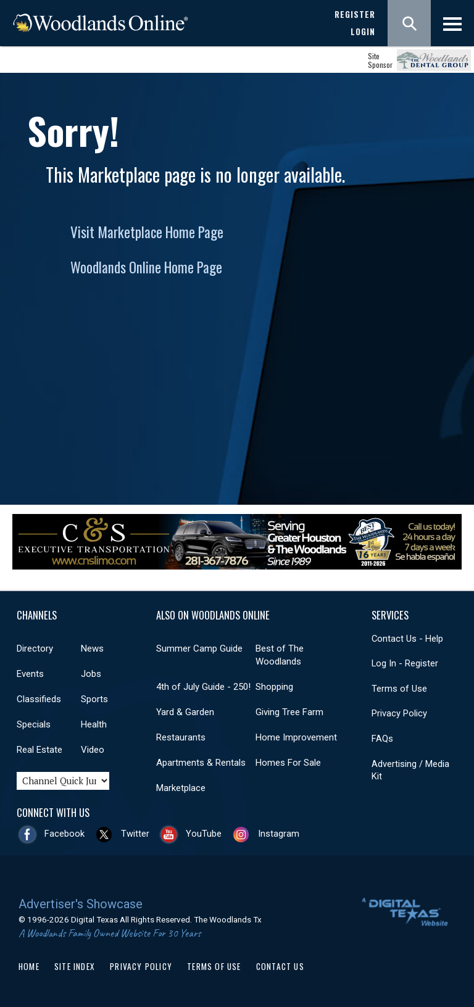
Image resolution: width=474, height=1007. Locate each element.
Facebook (64, 833)
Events (30, 673)
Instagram (278, 833)
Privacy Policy (399, 713)
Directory (35, 648)
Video (92, 749)
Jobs (91, 673)
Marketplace (181, 788)
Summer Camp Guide (199, 648)
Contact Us (280, 966)
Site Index (74, 966)
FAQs (382, 738)
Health (94, 724)
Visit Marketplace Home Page (146, 232)
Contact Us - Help (407, 638)
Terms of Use (399, 688)
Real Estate (39, 749)
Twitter (135, 833)
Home (29, 966)
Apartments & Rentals (201, 762)
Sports (94, 699)
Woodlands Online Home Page (146, 267)
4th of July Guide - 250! (203, 686)
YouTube (204, 833)
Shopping (274, 686)
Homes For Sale (288, 762)
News (92, 648)
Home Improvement (296, 737)
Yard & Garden (185, 712)
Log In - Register (405, 663)
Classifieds (39, 699)
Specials (34, 724)
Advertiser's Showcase (81, 904)
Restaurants (181, 737)
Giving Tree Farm (289, 712)
